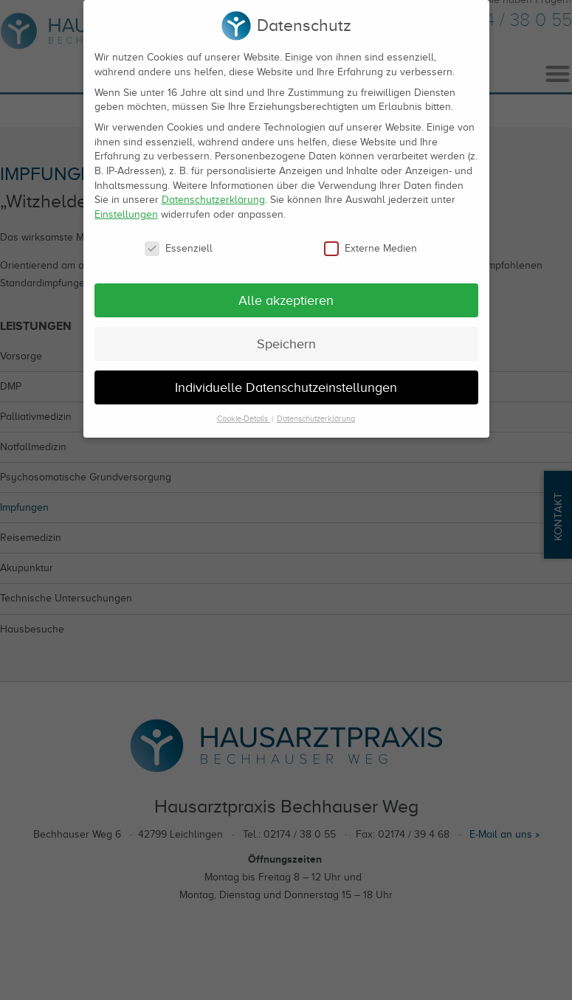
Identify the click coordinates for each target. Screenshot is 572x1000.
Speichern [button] (286, 335)
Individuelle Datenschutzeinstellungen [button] (286, 377)
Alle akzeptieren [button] (286, 291)
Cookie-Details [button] (243, 410)
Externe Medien (370, 239)
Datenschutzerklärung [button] (316, 410)
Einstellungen (126, 205)
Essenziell (179, 239)
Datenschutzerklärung (213, 190)
